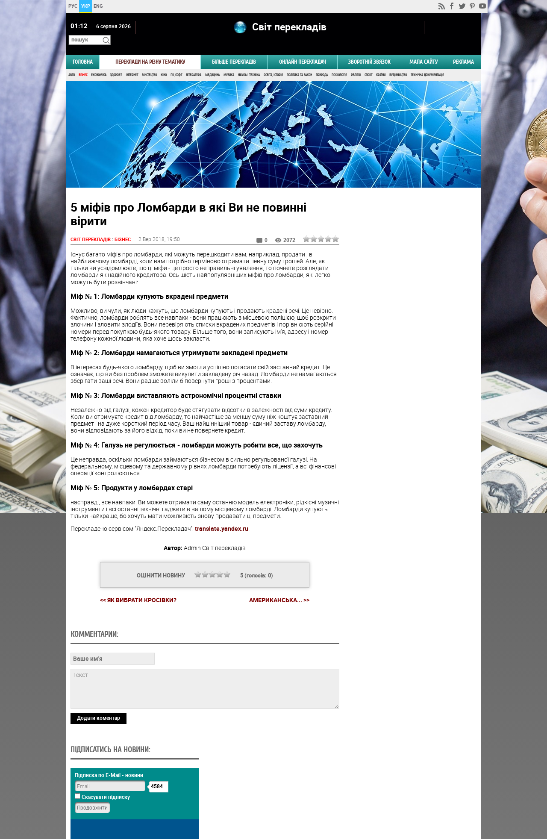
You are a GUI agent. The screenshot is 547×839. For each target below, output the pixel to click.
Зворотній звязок (369, 50)
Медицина (212, 63)
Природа (322, 63)
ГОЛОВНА (83, 50)
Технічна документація (427, 63)
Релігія (356, 63)
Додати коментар (98, 764)
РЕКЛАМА (463, 50)
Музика (229, 63)
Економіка (98, 63)
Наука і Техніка (249, 63)
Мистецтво (149, 63)
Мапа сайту (423, 50)
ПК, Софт (176, 63)
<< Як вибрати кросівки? (135, 588)
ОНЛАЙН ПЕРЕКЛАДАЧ (302, 50)
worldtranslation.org (395, 795)
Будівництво (398, 63)
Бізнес (83, 63)
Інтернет (132, 63)
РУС (72, 6)
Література (193, 63)
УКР (85, 6)
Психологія (339, 63)
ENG (98, 6)
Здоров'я (116, 63)
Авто (71, 63)
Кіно (164, 63)
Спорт (368, 63)
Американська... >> (276, 588)
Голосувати (408, 523)
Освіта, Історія (273, 63)
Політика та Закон (299, 63)
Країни (380, 63)
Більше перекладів (234, 50)
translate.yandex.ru (221, 517)
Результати (408, 537)
